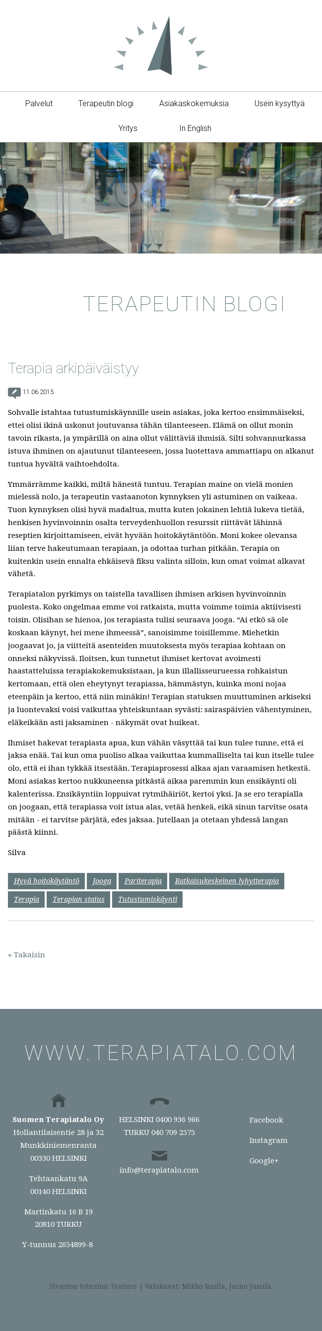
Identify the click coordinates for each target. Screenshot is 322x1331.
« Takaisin (26, 954)
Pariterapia (143, 881)
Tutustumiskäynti (147, 899)
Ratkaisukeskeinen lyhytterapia (227, 881)
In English (195, 128)
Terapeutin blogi (105, 103)
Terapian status (79, 899)
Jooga (102, 881)
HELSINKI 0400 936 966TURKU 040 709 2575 (159, 1126)
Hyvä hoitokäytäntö (46, 881)
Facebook (266, 1120)
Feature (124, 1286)
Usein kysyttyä (280, 103)
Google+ (264, 1160)
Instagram (269, 1140)
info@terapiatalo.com (159, 1170)
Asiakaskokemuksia (194, 103)
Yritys (128, 128)
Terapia (26, 899)
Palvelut (39, 103)
